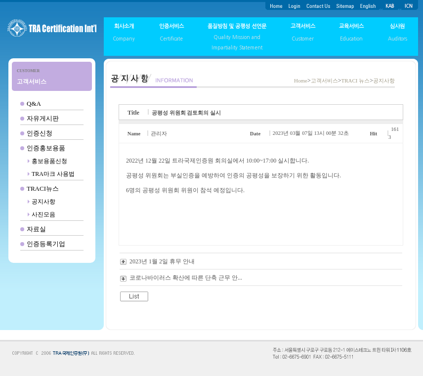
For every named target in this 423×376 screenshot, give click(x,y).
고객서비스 (303, 26)
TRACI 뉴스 (355, 81)
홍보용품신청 (49, 161)
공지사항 (43, 201)
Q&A (34, 103)
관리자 (159, 133)
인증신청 (39, 133)
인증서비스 (171, 26)
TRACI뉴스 (43, 188)
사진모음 (43, 214)
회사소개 (124, 26)
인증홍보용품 (46, 148)
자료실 (36, 229)
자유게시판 (43, 118)
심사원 (397, 26)
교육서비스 (351, 26)
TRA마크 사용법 (53, 173)
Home (300, 81)
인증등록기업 (46, 244)
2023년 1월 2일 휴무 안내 (162, 261)
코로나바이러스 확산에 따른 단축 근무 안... (185, 277)
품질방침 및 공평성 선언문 (237, 26)
